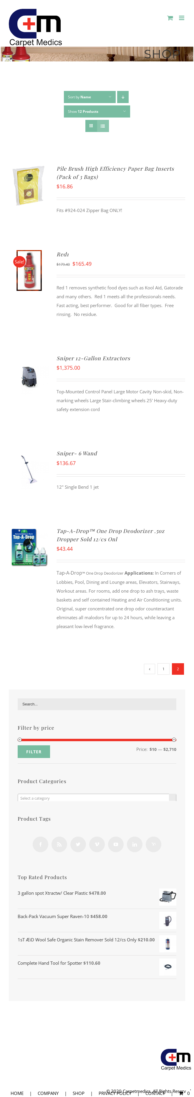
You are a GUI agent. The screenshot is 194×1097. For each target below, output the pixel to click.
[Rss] (59, 844)
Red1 (63, 254)
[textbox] (97, 798)
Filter (34, 751)
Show (83, 111)
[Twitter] (78, 844)
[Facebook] (40, 844)
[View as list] (103, 126)
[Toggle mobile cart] (170, 18)
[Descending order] (123, 97)
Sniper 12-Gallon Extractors (93, 358)
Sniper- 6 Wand (77, 453)
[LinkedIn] (134, 844)
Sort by (79, 97)
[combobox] (97, 798)
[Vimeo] (97, 844)
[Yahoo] (153, 844)
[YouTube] (116, 844)
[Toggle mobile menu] (182, 18)
